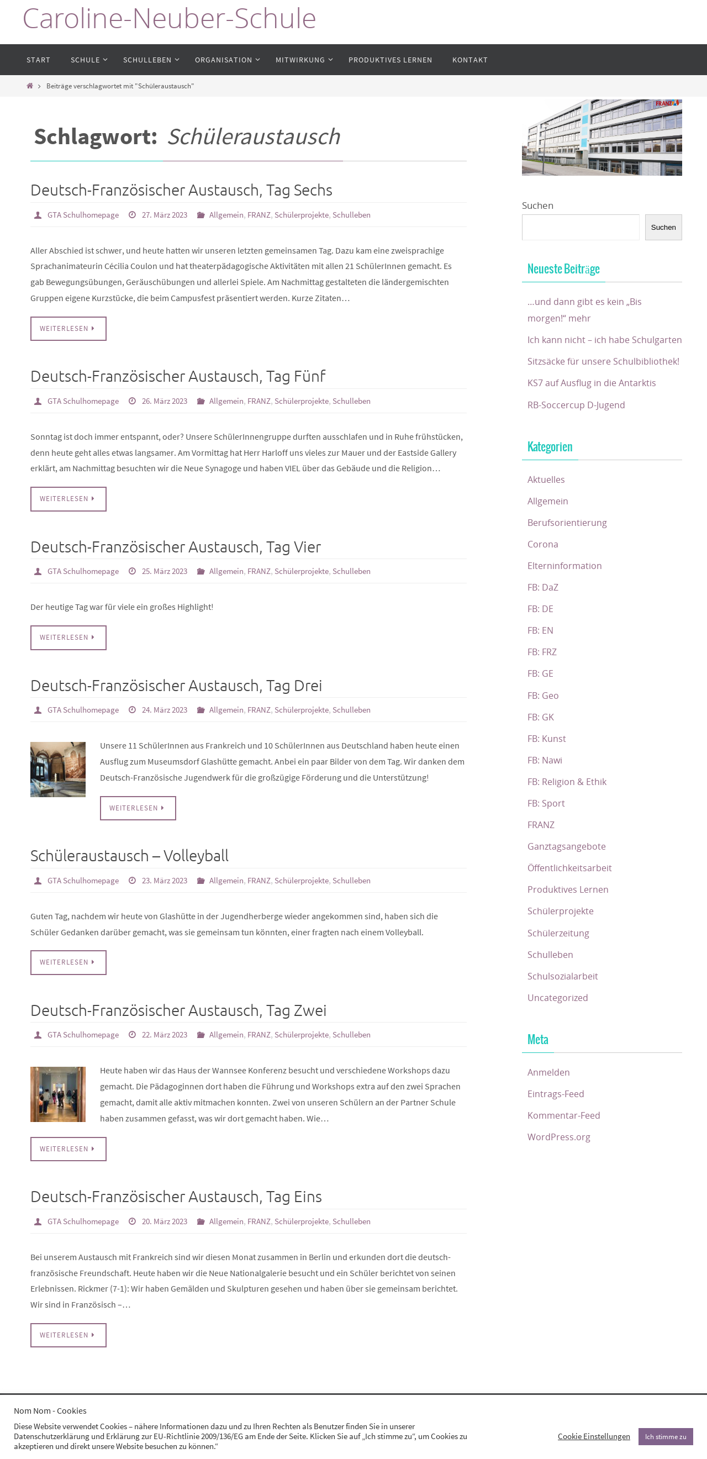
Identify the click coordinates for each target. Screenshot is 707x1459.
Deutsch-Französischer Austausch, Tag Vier (175, 546)
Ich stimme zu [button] (666, 1436)
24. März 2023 (174, 707)
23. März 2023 (174, 877)
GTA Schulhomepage (86, 214)
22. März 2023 (174, 1031)
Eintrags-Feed (556, 1127)
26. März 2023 (174, 399)
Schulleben (376, 214)
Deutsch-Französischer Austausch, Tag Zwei (178, 1008)
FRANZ (274, 214)
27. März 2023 (174, 214)
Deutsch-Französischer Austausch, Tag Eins (176, 1193)
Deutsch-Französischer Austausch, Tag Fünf (178, 376)
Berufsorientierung (568, 556)
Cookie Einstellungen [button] (594, 1436)
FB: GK (541, 750)
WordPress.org (559, 1170)
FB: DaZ (544, 620)
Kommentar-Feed (565, 1148)
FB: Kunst (547, 772)
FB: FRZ (543, 686)
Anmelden (549, 1105)
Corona (543, 577)
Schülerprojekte (321, 214)
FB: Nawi (546, 793)
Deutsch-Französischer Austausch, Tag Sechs (181, 190)
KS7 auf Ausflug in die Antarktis (593, 416)
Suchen (537, 205)
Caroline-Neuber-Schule (169, 18)
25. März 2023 (174, 569)
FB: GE (541, 707)
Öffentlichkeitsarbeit (571, 901)
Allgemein (239, 214)
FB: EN (541, 663)
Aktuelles (547, 513)
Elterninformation (565, 599)
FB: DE (541, 642)
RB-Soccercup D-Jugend (577, 438)
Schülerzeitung (559, 966)
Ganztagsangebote (567, 879)
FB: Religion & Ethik (568, 815)
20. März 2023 (174, 1217)
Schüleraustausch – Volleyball (129, 853)
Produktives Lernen (569, 923)
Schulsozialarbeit (563, 1009)
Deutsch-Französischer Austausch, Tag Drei (176, 684)
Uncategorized (558, 1031)
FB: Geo (544, 729)
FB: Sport (547, 836)
